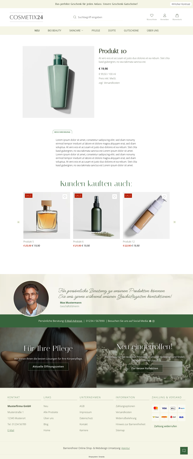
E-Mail (11, 430)
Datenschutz (86, 418)
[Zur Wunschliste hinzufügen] (65, 196)
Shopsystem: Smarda (96, 457)
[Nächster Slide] (174, 222)
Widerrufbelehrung (126, 418)
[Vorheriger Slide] (18, 222)
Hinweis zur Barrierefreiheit (130, 424)
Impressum (86, 412)
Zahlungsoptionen (125, 406)
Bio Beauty (54, 30)
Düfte (112, 30)
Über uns (153, 30)
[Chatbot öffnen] (184, 450)
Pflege (96, 30)
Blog (46, 424)
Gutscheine (131, 30)
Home (47, 430)
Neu (37, 30)
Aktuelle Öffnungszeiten (48, 366)
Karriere (84, 430)
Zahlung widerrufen (165, 426)
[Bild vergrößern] (58, 82)
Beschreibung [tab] (62, 132)
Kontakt (84, 424)
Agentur (125, 448)
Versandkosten (124, 412)
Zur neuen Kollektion (144, 368)
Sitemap (120, 430)
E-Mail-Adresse (74, 321)
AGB (82, 406)
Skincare (76, 30)
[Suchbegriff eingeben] (99, 17)
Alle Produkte (51, 412)
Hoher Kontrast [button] (181, 4)
